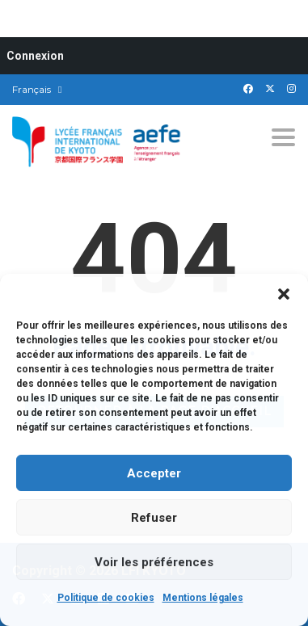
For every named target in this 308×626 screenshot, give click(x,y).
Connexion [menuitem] (35, 55)
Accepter (154, 473)
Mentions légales (202, 597)
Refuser (154, 517)
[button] (284, 294)
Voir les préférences (154, 562)
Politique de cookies (105, 597)
